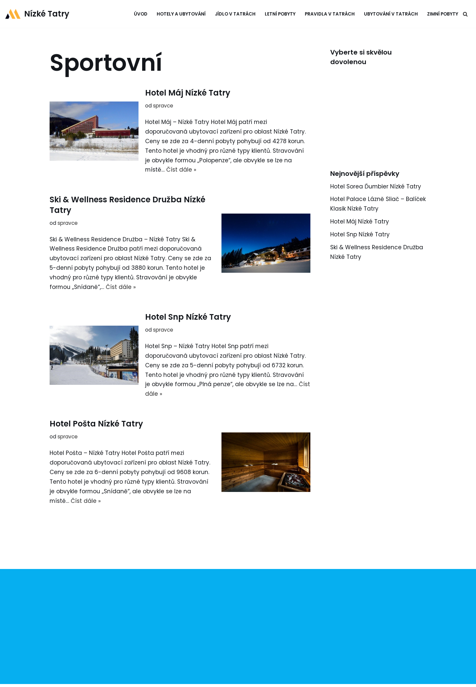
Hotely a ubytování (181, 14)
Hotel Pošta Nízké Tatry (96, 423)
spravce (163, 105)
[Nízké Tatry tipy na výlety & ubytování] (37, 14)
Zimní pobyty (442, 14)
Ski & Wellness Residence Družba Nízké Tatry (127, 204)
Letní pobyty (280, 14)
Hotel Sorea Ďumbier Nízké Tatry (375, 186)
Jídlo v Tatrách (235, 14)
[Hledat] (465, 14)
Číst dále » (182, 170)
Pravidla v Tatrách (330, 14)
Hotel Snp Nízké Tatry (188, 316)
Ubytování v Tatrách (391, 14)
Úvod (140, 14)
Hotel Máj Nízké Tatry (187, 92)
